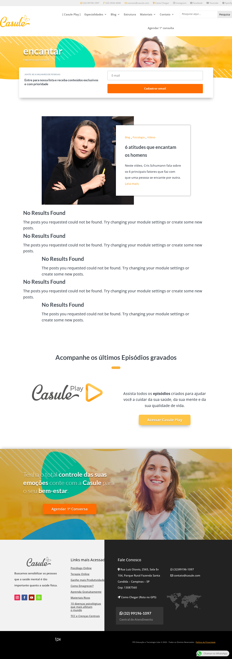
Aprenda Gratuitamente (86, 592)
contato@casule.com (137, 3)
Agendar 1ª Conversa (69, 509)
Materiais (146, 14)
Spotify (227, 3)
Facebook (196, 3)
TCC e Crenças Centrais (85, 616)
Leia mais (132, 184)
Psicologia (139, 137)
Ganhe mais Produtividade (88, 580)
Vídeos (151, 137)
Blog (113, 14)
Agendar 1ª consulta (161, 28)
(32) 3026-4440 (112, 3)
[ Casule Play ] (71, 14)
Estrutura (130, 14)
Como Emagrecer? (82, 586)
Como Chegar (161, 3)
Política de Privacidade (205, 642)
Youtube (212, 3)
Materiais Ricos (80, 597)
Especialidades (93, 14)
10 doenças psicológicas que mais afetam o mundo (86, 607)
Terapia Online (80, 574)
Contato (165, 14)
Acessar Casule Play (164, 419)
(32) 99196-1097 (89, 3)
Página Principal (31, 59)
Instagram (179, 3)
